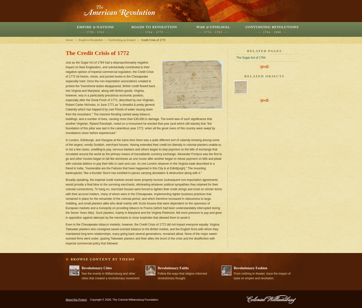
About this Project (76, 299)
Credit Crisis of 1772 (153, 40)
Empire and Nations (95, 29)
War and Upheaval (213, 29)
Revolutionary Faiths (173, 268)
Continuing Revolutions (271, 29)
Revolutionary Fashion (251, 268)
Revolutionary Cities (97, 268)
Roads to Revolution (154, 29)
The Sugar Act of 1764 (251, 57)
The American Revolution (119, 11)
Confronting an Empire (121, 40)
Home (69, 40)
